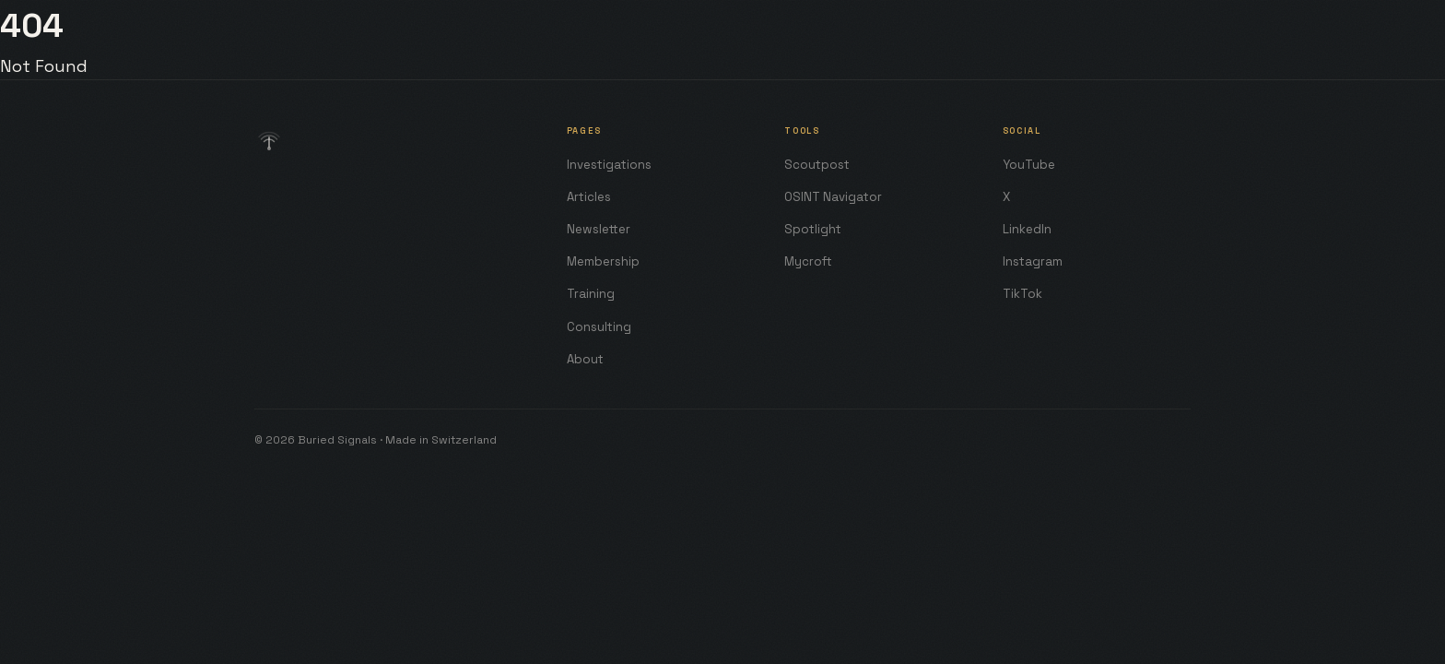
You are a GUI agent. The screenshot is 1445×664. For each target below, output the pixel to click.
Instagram (1033, 261)
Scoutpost (817, 164)
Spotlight (812, 229)
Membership (603, 261)
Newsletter (598, 229)
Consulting (599, 327)
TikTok (1022, 294)
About (585, 359)
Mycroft (808, 261)
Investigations (609, 164)
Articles (589, 197)
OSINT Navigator (833, 197)
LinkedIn (1027, 229)
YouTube (1029, 164)
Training (591, 294)
